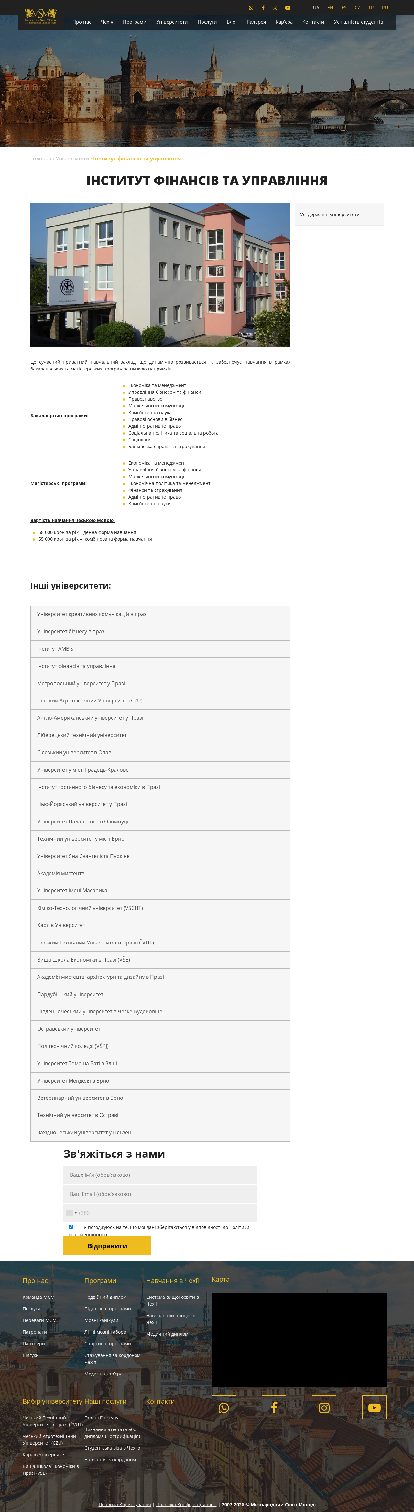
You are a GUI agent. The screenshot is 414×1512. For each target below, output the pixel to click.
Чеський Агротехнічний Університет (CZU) (90, 700)
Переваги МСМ (40, 1320)
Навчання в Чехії (172, 1280)
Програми (135, 21)
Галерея (256, 21)
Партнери (34, 1344)
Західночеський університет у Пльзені (85, 1132)
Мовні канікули (101, 1320)
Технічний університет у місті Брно (81, 838)
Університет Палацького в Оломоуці (82, 821)
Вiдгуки (31, 1355)
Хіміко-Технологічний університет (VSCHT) (90, 907)
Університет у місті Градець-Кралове (83, 769)
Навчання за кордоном (110, 1459)
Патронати (35, 1332)
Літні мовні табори (105, 1332)
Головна (40, 158)
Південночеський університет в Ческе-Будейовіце (99, 1011)
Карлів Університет (61, 925)
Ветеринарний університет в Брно (80, 1097)
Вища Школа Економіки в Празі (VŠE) (83, 959)
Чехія (107, 21)
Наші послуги (105, 1401)
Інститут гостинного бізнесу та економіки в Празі (98, 786)
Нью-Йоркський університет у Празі (82, 804)
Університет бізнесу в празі (71, 631)
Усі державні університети (330, 214)
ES (344, 8)
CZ (357, 8)
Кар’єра (284, 21)
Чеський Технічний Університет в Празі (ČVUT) (95, 942)
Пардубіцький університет (70, 994)
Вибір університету (52, 1401)
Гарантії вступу (101, 1418)
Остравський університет (68, 1028)
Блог (232, 21)
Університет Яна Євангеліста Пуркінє (83, 856)
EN (330, 8)
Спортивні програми (107, 1344)
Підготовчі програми (107, 1309)
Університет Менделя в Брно (73, 1080)
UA (316, 8)
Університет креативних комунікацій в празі (92, 614)
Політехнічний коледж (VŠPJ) (73, 1046)
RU (385, 8)
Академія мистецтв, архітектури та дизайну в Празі (100, 976)
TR (371, 8)
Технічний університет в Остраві (77, 1115)
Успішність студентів (358, 21)
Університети (172, 21)
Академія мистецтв (60, 873)
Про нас (81, 21)
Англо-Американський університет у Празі (90, 717)
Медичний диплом (167, 1334)
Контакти (313, 21)
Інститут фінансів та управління (76, 665)
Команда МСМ (39, 1297)
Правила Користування (125, 1504)
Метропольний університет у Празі (81, 683)
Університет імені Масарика (72, 890)
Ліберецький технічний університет (82, 735)
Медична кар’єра (103, 1374)
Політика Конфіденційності (186, 1504)
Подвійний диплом (105, 1297)
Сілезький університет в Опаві (75, 752)
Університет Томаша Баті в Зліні (77, 1063)
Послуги (207, 21)
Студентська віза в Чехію (112, 1448)
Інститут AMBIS (55, 648)
